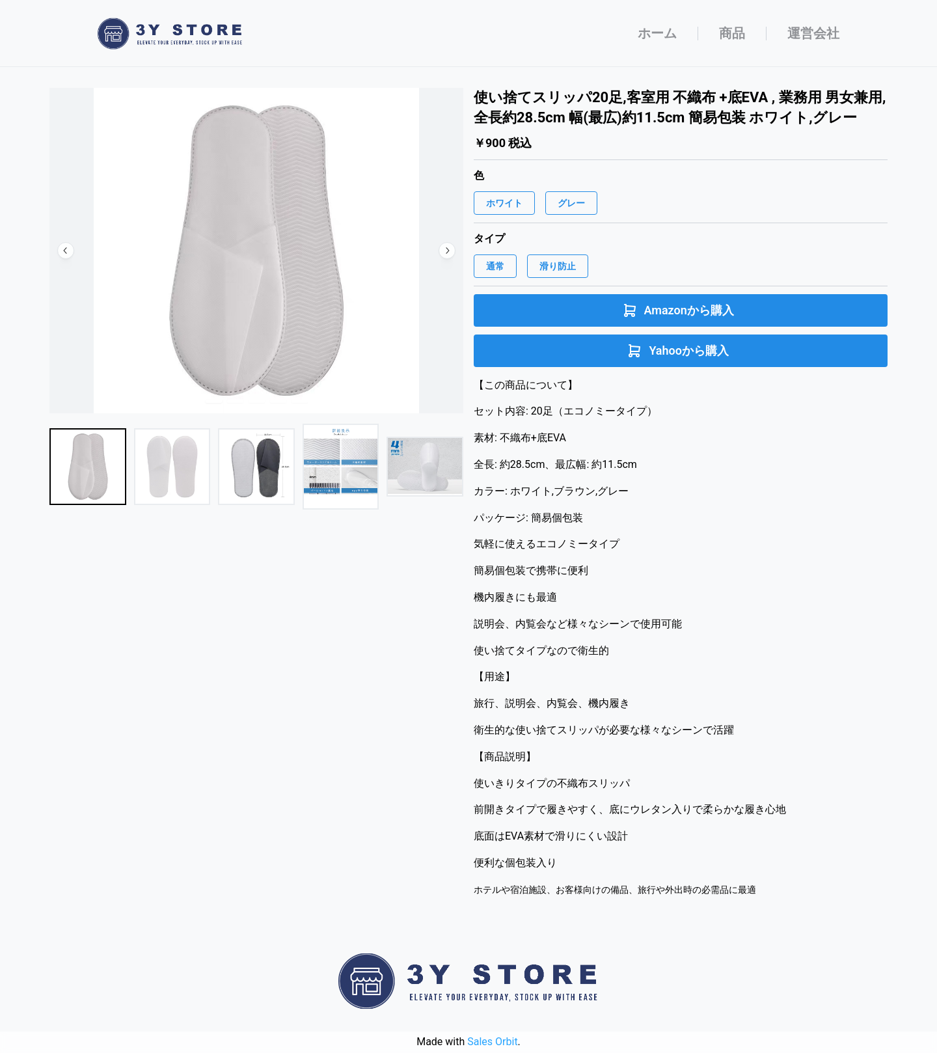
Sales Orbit (492, 1041)
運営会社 (813, 33)
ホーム (657, 33)
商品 (732, 33)
